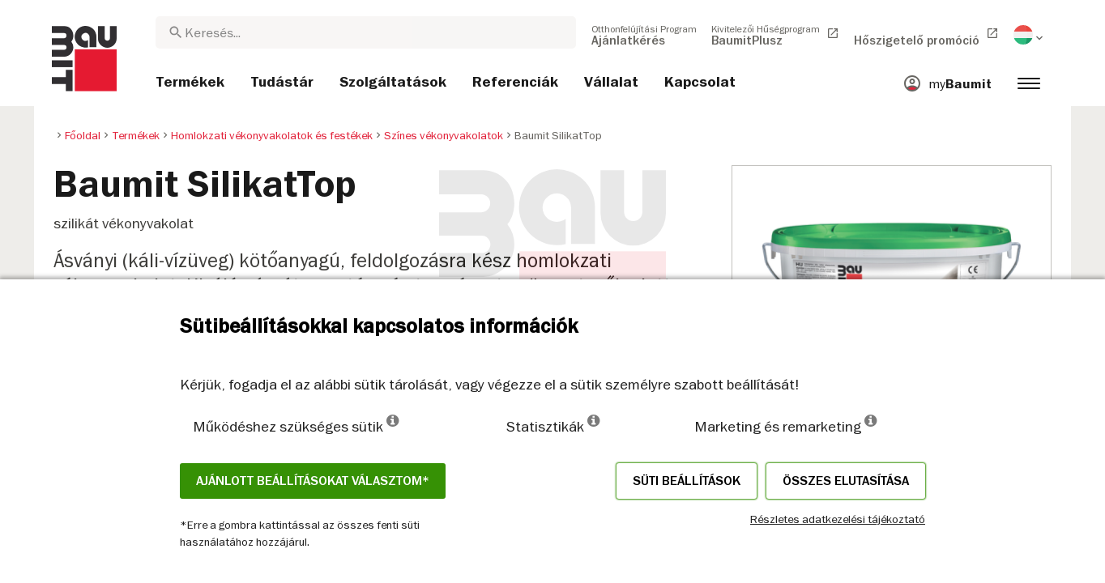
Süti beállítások (686, 481)
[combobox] (366, 32)
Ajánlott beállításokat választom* (312, 481)
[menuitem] (644, 34)
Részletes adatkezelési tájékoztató (837, 519)
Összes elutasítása (846, 481)
